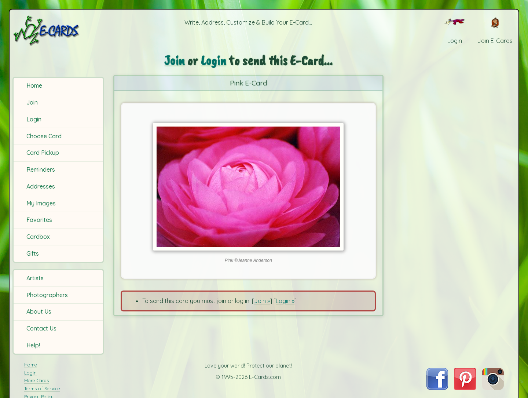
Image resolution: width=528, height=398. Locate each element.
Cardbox (38, 236)
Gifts (32, 253)
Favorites (39, 219)
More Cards (36, 380)
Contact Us (41, 328)
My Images (41, 203)
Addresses (40, 186)
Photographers (47, 295)
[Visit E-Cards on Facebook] (437, 387)
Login (33, 119)
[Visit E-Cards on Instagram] (493, 387)
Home (34, 85)
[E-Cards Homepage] (58, 30)
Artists (35, 278)
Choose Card (44, 136)
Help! (33, 345)
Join (32, 102)
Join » (262, 300)
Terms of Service (42, 388)
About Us (38, 311)
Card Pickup (42, 152)
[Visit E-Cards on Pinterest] (465, 387)
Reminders (40, 169)
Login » (285, 300)
